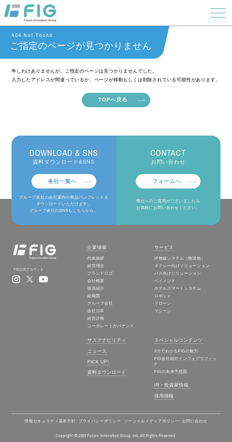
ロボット (163, 295)
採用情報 (164, 395)
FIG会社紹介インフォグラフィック (185, 361)
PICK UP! (98, 361)
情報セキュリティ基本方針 (50, 421)
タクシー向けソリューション (182, 265)
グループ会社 (100, 303)
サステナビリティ (107, 340)
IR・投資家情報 (172, 384)
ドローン (163, 303)
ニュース (97, 351)
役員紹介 (96, 288)
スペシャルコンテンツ (179, 340)
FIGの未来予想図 (171, 371)
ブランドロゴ (100, 273)
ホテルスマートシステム (178, 288)
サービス (164, 247)
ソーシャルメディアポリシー (151, 421)
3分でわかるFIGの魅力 (176, 351)
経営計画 (96, 318)
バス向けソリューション (178, 273)
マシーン (163, 310)
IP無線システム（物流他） (180, 258)
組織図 (94, 295)
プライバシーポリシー (100, 421)
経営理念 (96, 265)
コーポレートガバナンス (111, 325)
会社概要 (96, 280)
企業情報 (97, 247)
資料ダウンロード (107, 372)
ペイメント (165, 280)
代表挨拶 (96, 258)
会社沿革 (96, 310)
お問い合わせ (194, 421)
